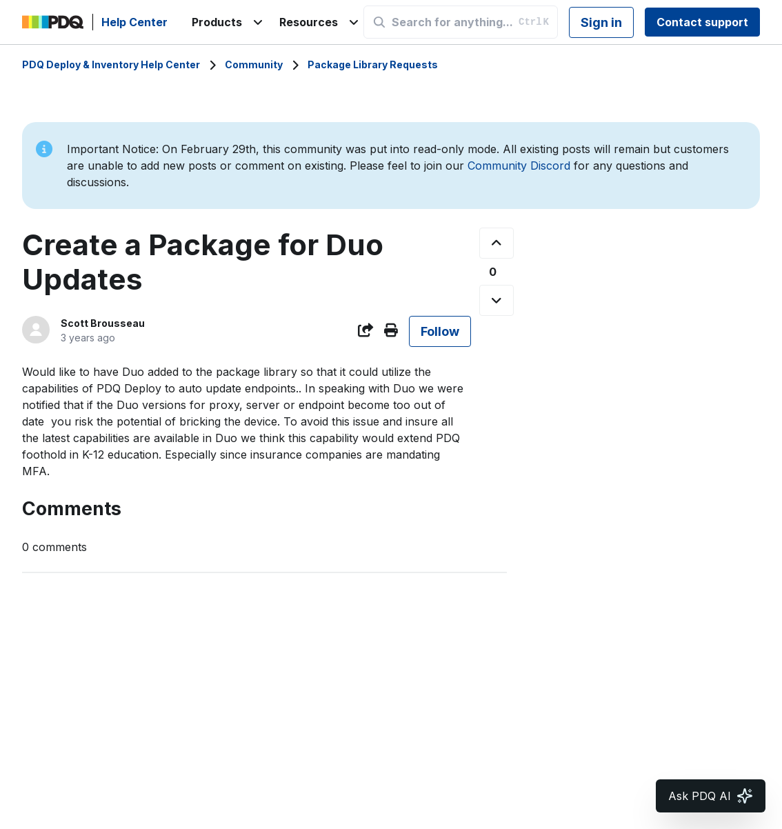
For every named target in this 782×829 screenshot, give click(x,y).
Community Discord (519, 165)
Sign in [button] (601, 22)
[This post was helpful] (496, 243)
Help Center (134, 22)
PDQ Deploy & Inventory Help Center (111, 64)
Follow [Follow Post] (440, 331)
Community (254, 64)
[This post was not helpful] (496, 300)
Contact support (702, 22)
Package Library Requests (373, 64)
